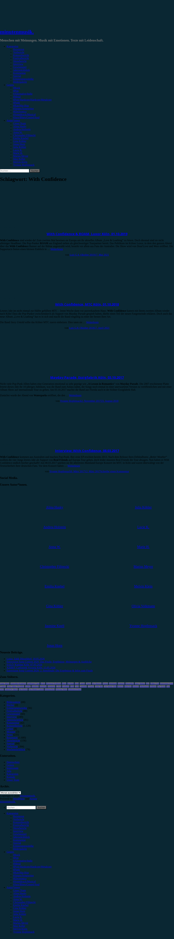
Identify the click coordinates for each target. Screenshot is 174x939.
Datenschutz (13, 762)
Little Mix (99, 686)
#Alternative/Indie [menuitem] (22, 860)
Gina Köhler (19, 141)
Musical (120, 686)
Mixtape (11, 731)
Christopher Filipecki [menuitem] (24, 902)
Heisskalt (43, 686)
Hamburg (35, 686)
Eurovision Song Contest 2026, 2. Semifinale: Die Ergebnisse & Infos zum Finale (50, 670)
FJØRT (28, 686)
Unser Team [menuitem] (19, 890)
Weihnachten (50, 689)
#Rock (16, 87)
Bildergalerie (20, 81)
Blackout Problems (53, 683)
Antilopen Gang (33, 683)
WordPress (19, 798)
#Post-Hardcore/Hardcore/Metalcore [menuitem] (32, 866)
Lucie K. (17, 150)
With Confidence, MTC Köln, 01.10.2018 (87, 304)
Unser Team (19, 123)
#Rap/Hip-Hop (21, 105)
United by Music (11, 689)
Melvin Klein (20, 162)
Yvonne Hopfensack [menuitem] (23, 931)
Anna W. (17, 132)
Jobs (9, 771)
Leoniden (83, 686)
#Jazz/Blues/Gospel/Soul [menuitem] (26, 884)
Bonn (77, 683)
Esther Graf (154, 683)
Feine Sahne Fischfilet (15, 686)
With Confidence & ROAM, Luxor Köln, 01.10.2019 (87, 234)
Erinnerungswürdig (23, 79)
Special (17, 76)
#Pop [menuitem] (16, 857)
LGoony (91, 686)
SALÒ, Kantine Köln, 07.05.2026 (24, 664)
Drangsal (121, 683)
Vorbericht (18, 52)
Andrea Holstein (21, 129)
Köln (72, 686)
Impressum (12, 768)
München (128, 686)
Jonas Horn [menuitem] (19, 911)
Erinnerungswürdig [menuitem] (23, 846)
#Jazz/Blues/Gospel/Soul (26, 117)
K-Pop (58, 686)
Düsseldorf (129, 683)
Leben (10, 728)
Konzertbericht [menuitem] (21, 822)
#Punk (16, 102)
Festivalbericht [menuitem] (21, 825)
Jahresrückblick (21, 70)
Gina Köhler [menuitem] (19, 908)
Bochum (70, 683)
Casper (82, 683)
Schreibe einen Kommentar (114, 471)
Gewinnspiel (20, 67)
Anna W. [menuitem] (17, 899)
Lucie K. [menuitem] (17, 917)
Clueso (88, 683)
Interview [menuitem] (18, 831)
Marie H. (18, 153)
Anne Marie (5, 683)
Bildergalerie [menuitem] (20, 848)
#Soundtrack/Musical (24, 114)
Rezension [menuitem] (18, 816)
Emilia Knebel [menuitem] (20, 905)
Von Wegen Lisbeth (36, 689)
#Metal (17, 96)
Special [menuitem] (17, 843)
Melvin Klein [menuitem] (20, 928)
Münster (135, 686)
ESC (147, 683)
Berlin (42, 683)
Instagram (51, 686)
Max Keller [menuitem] (19, 926)
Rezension (18, 49)
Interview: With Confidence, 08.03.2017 (87, 450)
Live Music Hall (110, 686)
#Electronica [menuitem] (20, 878)
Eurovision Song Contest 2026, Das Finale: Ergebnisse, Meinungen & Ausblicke (49, 661)
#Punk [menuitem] (16, 869)
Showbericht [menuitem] (20, 828)
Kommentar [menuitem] (19, 840)
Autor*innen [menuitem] (13, 887)
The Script (161, 686)
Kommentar (19, 73)
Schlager (153, 686)
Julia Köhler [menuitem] (19, 914)
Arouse (33, 798)
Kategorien (12, 46)
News (10, 734)
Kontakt (11, 777)
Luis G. (74, 254)
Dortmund (113, 683)
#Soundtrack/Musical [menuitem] (24, 881)
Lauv (77, 686)
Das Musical (97, 683)
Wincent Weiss (61, 689)
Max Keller (19, 159)
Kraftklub (66, 686)
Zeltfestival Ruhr (74, 689)
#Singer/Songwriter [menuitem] (23, 875)
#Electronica (20, 111)
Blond (64, 683)
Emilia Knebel (20, 138)
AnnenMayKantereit (18, 683)
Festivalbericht (21, 58)
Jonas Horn (19, 144)
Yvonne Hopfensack (23, 164)
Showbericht (20, 61)
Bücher (10, 705)
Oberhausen (144, 686)
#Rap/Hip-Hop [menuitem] (21, 872)
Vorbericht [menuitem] (18, 819)
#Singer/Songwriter (23, 108)
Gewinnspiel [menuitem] (20, 834)
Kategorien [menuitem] (12, 813)
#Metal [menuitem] (17, 863)
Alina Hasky (19, 126)
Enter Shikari (140, 683)
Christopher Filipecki (24, 135)
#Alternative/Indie (22, 93)
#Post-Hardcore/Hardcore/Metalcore (32, 99)
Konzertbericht (21, 55)
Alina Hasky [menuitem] (19, 893)
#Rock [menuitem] (16, 854)
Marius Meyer (20, 156)
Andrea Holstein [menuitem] (21, 896)
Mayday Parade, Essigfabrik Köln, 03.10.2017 (87, 377)
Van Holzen (23, 689)
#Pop (16, 90)
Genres (10, 84)
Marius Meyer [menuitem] (20, 923)
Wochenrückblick (16, 749)
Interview (18, 64)
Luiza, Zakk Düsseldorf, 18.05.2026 (26, 658)
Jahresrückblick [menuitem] (21, 837)
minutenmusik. (17, 32)
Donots (105, 683)
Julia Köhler (19, 147)
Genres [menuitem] (10, 851)
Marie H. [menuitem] (18, 920)
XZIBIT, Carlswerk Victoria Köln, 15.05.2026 (31, 667)
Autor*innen (13, 120)
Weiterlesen (57, 249)
